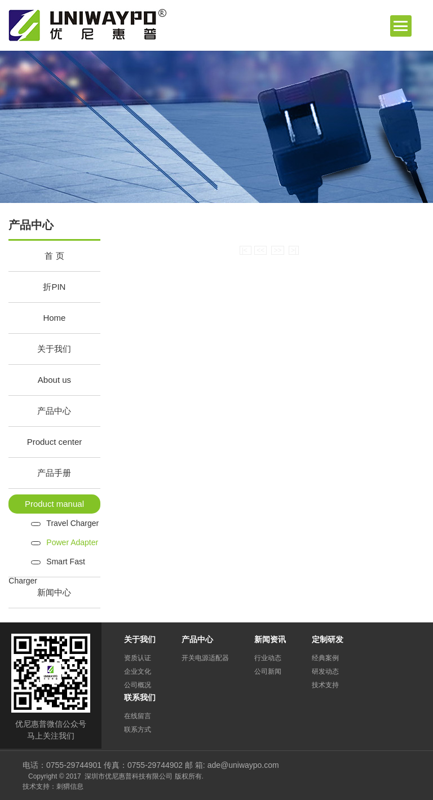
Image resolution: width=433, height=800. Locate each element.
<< (260, 250)
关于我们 (54, 348)
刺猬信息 (69, 786)
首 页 (54, 255)
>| (294, 250)
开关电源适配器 (205, 658)
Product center (54, 442)
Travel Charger (72, 523)
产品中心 (54, 411)
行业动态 (267, 658)
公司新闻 (267, 671)
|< (245, 250)
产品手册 (54, 473)
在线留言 (137, 716)
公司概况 (137, 685)
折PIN (54, 286)
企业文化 (137, 671)
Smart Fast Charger (46, 564)
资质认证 (137, 658)
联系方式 (137, 729)
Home (54, 317)
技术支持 (325, 685)
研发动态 (325, 671)
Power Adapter (72, 542)
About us (54, 379)
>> (277, 250)
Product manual (54, 504)
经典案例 (325, 658)
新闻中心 (54, 592)
